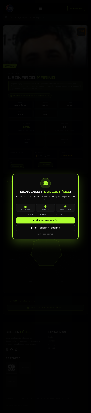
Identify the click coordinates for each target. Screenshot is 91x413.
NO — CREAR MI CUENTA (45, 228)
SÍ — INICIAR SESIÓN (45, 220)
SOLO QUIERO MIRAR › (45, 234)
